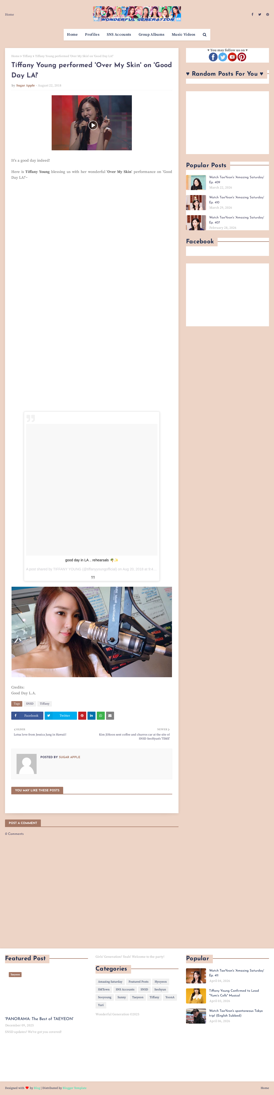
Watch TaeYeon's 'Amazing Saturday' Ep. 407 (236, 220)
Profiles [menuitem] (92, 34)
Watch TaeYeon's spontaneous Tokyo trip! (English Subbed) (236, 1013)
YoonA (169, 997)
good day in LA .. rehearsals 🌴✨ (91, 560)
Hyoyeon (161, 982)
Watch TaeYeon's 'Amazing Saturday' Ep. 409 (236, 180)
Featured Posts (138, 982)
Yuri (101, 1005)
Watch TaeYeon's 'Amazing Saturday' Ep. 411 (236, 973)
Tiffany (27, 56)
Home (9, 15)
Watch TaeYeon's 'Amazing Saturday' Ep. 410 (236, 200)
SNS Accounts (125, 989)
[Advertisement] (227, 122)
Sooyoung (104, 997)
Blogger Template (74, 1088)
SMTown (104, 989)
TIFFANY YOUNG (67, 569)
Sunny (122, 997)
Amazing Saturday (110, 982)
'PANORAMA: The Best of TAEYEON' (39, 1019)
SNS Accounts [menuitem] (119, 34)
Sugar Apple (25, 85)
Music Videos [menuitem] (184, 34)
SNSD (30, 704)
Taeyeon (137, 997)
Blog (37, 1088)
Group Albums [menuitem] (152, 34)
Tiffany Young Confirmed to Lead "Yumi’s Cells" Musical (234, 993)
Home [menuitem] (72, 34)
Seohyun (160, 989)
